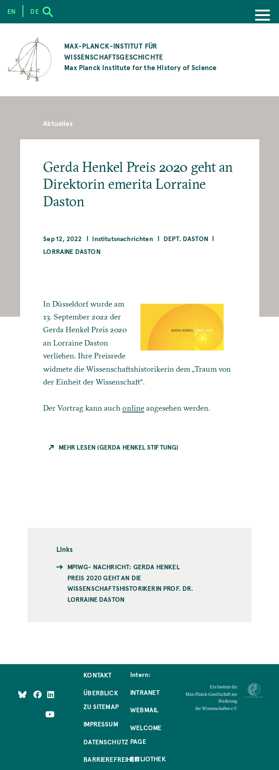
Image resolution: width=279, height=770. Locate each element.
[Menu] (262, 16)
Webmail (144, 709)
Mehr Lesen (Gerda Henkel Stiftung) (119, 446)
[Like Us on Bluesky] (22, 694)
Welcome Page (145, 734)
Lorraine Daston (72, 251)
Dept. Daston (186, 238)
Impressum (100, 723)
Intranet (144, 692)
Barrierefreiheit (111, 759)
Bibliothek (148, 758)
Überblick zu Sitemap (101, 699)
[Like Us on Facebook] (38, 694)
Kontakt (97, 674)
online (133, 407)
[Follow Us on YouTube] (50, 714)
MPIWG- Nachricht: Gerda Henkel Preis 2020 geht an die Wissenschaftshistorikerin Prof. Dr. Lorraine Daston (130, 583)
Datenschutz (105, 741)
